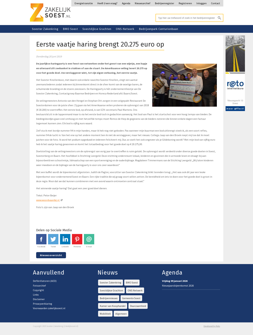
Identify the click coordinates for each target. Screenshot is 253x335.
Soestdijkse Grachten (96, 29)
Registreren (185, 3)
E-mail (89, 241)
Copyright (38, 290)
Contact (215, 3)
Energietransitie (84, 3)
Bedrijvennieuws (109, 298)
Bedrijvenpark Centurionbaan (158, 29)
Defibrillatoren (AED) (44, 280)
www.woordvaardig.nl (48, 200)
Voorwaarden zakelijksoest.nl (49, 308)
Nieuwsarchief (142, 3)
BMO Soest (70, 29)
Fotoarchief (39, 285)
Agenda (126, 3)
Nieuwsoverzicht (51, 255)
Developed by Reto (212, 326)
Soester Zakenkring (45, 29)
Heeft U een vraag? (107, 3)
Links (36, 294)
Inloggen (201, 3)
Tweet (53, 241)
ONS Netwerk (135, 290)
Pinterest (77, 241)
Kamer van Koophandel (113, 306)
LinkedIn (65, 241)
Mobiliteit (105, 313)
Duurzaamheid (138, 306)
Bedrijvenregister (164, 3)
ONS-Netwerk (125, 29)
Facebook (41, 241)
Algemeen (121, 313)
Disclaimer (39, 299)
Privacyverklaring (42, 303)
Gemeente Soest (131, 298)
